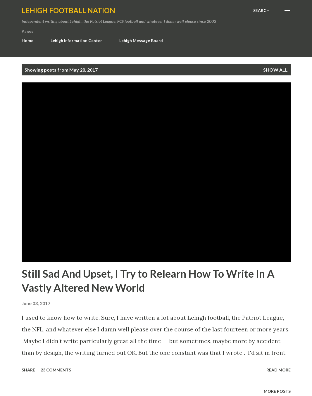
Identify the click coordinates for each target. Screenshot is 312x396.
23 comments (56, 369)
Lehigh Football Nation (68, 10)
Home (27, 40)
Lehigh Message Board (141, 40)
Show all (275, 69)
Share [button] (28, 369)
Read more (278, 369)
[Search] (261, 10)
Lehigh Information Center (76, 40)
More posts (277, 391)
